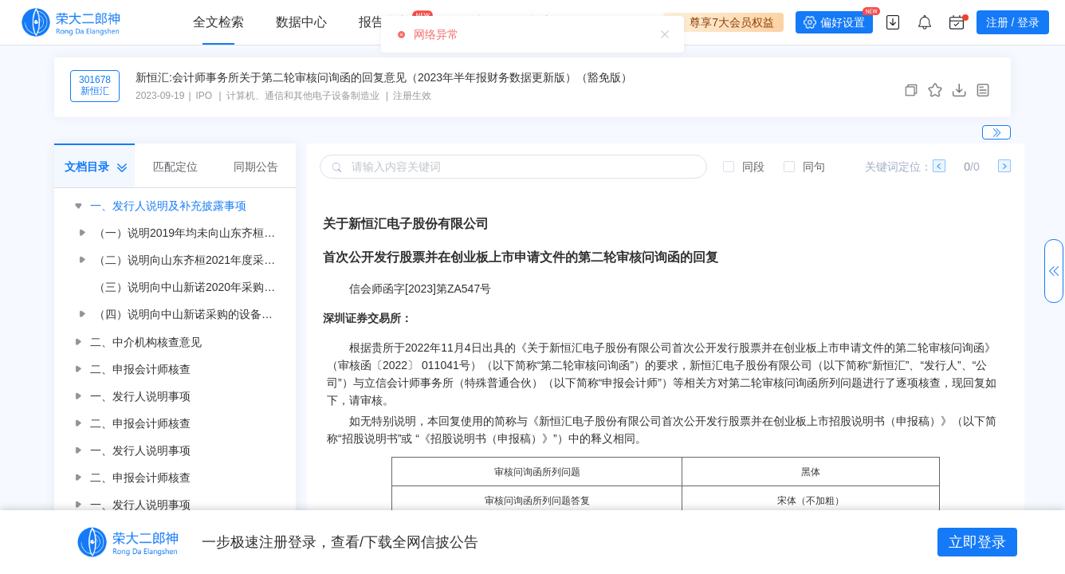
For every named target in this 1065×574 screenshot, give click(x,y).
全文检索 (218, 22)
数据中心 (301, 22)
